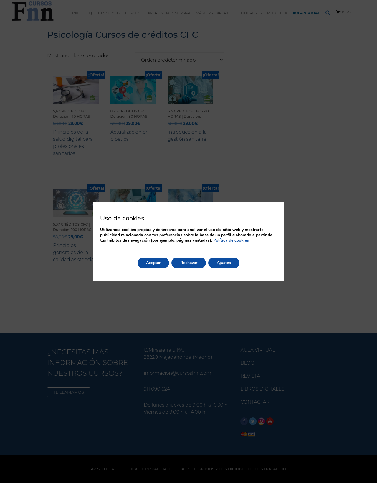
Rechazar (189, 263)
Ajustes (225, 263)
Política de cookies (231, 240)
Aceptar (152, 263)
